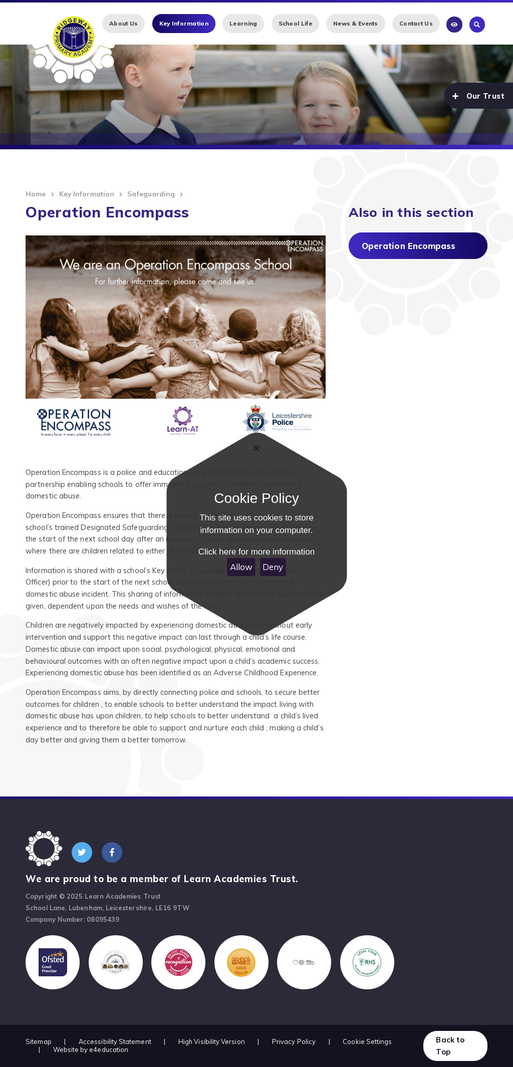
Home (36, 193)
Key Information (86, 193)
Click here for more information (256, 552)
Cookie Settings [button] (367, 1041)
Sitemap (39, 1041)
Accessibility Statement (115, 1041)
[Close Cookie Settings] (256, 448)
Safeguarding (151, 193)
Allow (241, 567)
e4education (108, 1049)
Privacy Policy (294, 1041)
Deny (273, 567)
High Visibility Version (211, 1041)
